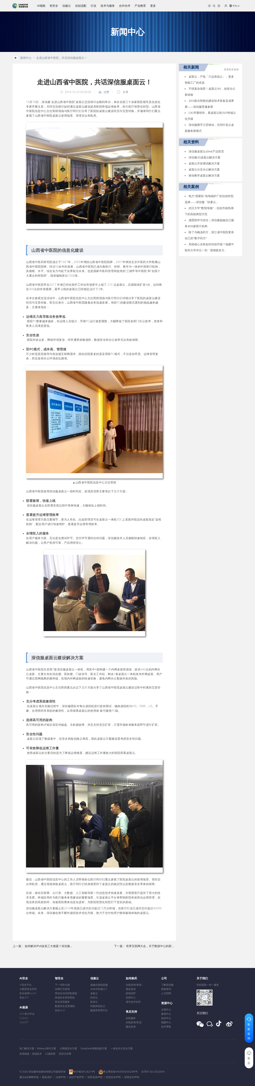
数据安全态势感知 (65, 1006)
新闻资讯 (166, 989)
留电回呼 (131, 993)
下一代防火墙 (62, 984)
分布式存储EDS (98, 989)
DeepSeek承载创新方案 (94, 1048)
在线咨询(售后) (134, 1022)
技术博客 (166, 1026)
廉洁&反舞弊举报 (29, 1077)
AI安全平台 (25, 984)
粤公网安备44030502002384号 (120, 1071)
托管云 (94, 997)
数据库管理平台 (99, 1010)
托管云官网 (65, 1053)
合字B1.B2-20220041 (153, 1071)
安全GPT (24, 997)
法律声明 (61, 1077)
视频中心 (166, 1022)
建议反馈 (131, 1026)
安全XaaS (60, 1010)
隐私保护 (47, 1077)
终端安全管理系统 (65, 997)
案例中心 (166, 1013)
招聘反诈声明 (131, 1077)
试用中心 (131, 997)
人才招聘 (166, 993)
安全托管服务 (62, 1001)
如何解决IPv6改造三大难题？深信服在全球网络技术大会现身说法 (66, 946)
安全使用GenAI (27, 993)
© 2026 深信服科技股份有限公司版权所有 (42, 1071)
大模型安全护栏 (28, 989)
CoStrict (23, 1018)
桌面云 (94, 993)
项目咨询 (131, 989)
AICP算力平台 (27, 1013)
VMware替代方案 (46, 1048)
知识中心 (166, 1018)
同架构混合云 (97, 1006)
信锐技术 (37, 1053)
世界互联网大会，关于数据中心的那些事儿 (153, 946)
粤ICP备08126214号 (84, 1071)
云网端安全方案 (68, 1048)
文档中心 (166, 1009)
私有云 (94, 1001)
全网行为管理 (62, 989)
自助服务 (131, 1018)
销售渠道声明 (94, 1077)
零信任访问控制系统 (66, 993)
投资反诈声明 (113, 1077)
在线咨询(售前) (134, 984)
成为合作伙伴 (133, 1001)
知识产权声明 (76, 1077)
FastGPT (24, 1022)
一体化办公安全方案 (121, 1048)
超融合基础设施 (99, 984)
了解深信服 (167, 984)
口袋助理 (50, 1053)
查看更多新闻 (231, 69)
